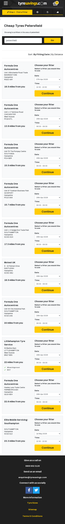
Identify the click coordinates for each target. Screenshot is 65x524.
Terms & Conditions (32, 516)
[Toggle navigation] (5, 3)
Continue (48, 93)
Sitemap (32, 509)
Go (52, 40)
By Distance (57, 54)
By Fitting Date (41, 54)
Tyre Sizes (32, 503)
